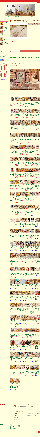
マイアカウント (18, 424)
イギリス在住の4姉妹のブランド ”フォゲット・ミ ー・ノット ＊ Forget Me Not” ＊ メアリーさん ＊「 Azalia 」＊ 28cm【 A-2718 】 (37, 224)
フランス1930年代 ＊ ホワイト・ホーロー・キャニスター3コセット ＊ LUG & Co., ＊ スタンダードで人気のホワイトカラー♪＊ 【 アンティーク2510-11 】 (22, 163)
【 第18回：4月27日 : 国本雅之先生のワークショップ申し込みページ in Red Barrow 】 (37, 210)
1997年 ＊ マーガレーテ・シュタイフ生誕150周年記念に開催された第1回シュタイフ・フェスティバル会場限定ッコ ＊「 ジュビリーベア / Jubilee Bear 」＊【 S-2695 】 (12, 140)
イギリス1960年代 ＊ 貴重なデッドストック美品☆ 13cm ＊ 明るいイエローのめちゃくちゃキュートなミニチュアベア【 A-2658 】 (27, 174)
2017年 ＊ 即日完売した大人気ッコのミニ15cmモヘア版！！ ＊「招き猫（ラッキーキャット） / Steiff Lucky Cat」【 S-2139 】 (37, 163)
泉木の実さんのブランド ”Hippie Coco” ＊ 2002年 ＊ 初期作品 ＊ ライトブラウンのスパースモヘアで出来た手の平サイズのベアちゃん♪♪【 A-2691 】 (12, 297)
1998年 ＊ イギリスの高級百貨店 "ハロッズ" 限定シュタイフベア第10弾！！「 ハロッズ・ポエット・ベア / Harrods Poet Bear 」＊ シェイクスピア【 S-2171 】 (27, 200)
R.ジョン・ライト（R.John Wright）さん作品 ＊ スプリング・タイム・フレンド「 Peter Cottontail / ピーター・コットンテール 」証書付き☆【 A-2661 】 (27, 211)
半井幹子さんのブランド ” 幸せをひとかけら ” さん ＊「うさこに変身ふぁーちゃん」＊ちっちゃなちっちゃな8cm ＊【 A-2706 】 (32, 260)
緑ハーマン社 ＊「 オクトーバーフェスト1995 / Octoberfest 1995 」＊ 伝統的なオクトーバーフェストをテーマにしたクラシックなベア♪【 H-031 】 (27, 127)
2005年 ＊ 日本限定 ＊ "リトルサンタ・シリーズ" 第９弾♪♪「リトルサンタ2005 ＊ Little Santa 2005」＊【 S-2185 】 (22, 174)
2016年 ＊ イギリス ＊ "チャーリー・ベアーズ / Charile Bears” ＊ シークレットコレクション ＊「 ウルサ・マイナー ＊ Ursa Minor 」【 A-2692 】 (27, 152)
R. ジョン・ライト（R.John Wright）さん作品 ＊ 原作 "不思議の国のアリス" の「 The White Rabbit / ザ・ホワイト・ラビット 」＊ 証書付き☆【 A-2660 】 (32, 213)
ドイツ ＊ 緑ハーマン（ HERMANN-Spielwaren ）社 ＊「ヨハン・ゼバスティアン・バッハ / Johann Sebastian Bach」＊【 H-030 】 (27, 248)
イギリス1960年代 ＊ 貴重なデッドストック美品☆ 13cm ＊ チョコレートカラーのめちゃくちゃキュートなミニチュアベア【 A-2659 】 (32, 174)
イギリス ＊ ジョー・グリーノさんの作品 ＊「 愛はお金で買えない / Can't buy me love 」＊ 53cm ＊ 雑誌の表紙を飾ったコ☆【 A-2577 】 (37, 322)
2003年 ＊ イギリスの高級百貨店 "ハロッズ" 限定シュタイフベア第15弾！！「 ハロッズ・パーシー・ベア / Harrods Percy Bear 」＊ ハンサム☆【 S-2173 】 (17, 200)
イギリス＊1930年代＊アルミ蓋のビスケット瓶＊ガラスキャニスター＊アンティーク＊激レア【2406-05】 (12, 151)
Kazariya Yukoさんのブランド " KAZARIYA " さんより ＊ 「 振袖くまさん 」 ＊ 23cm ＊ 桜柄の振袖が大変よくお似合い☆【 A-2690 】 (37, 153)
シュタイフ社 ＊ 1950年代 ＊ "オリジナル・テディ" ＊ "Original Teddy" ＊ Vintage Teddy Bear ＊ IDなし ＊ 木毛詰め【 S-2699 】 (22, 116)
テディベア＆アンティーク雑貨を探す (19, 16)
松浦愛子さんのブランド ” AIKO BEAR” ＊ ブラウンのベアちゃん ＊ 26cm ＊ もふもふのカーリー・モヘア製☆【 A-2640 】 (22, 211)
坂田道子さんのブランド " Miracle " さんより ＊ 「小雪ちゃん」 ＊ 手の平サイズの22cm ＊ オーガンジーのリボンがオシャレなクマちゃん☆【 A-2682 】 (27, 188)
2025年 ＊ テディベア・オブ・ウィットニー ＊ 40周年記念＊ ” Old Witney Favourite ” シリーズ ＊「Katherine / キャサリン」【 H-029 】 (12, 285)
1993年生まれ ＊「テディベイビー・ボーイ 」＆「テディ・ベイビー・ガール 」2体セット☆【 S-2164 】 (12, 210)
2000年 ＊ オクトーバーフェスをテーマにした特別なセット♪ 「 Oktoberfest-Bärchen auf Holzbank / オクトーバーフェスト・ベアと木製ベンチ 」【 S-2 (22, 359)
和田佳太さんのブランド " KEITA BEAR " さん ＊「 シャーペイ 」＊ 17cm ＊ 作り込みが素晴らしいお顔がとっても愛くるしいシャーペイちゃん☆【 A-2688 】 (17, 323)
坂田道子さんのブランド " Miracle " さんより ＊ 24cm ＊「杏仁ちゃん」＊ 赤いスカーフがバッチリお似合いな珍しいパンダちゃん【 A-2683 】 (32, 188)
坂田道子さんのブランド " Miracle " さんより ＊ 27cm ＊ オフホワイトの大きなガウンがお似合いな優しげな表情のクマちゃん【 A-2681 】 (22, 187)
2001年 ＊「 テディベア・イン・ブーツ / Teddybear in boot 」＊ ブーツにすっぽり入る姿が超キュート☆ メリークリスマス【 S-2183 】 (37, 334)
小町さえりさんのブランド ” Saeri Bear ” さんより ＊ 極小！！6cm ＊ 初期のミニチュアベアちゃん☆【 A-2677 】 (12, 358)
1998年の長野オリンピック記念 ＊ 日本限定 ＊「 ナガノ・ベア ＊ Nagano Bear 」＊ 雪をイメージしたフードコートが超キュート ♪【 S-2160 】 (22, 372)
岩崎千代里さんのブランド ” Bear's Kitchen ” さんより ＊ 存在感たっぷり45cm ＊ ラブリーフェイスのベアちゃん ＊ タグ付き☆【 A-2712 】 (32, 115)
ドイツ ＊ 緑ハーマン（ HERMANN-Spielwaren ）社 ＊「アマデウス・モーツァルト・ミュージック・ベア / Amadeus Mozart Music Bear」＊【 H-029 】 (22, 248)
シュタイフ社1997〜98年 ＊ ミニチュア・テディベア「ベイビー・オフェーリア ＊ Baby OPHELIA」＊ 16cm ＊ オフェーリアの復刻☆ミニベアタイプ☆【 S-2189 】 (32, 322)
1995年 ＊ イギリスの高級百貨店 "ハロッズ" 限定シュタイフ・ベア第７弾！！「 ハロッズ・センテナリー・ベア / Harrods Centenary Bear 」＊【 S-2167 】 (32, 374)
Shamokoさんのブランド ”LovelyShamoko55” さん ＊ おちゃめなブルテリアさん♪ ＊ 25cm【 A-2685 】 (27, 309)
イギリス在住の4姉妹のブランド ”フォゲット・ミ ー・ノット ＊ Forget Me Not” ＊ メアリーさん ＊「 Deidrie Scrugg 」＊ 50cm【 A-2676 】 (17, 371)
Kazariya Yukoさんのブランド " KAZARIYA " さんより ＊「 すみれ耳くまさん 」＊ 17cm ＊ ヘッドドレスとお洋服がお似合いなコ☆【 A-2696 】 (37, 140)
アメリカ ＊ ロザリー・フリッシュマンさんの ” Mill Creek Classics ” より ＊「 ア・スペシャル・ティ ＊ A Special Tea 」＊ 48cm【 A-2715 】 (12, 103)
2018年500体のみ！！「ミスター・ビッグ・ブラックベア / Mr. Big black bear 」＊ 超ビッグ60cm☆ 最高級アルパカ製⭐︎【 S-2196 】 (32, 273)
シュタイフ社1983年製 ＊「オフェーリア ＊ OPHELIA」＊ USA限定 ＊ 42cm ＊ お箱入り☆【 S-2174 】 (22, 321)
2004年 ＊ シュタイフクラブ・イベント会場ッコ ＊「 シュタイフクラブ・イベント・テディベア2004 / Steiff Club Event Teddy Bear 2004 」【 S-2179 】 (12, 199)
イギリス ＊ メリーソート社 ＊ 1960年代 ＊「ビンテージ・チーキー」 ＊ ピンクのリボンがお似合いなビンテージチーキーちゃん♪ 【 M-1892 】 (22, 235)
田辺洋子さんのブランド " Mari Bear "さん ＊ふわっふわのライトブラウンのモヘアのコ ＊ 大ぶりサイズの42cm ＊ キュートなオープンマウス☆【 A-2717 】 (27, 237)
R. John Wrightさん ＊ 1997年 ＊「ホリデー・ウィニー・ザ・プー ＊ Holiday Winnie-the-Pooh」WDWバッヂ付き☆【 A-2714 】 (22, 224)
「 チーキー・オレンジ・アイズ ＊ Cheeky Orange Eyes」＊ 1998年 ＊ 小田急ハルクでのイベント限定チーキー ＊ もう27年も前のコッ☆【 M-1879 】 (27, 335)
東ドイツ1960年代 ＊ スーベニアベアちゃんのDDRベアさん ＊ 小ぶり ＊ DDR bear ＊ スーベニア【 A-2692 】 (17, 297)
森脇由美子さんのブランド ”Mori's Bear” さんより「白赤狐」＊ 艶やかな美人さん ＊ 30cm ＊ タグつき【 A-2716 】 (12, 115)
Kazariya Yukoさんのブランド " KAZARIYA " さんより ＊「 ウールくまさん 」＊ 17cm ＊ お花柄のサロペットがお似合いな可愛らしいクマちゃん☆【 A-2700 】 (27, 141)
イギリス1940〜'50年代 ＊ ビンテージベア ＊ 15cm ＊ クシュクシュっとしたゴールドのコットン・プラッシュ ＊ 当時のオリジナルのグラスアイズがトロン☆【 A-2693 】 (22, 298)
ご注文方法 (25, 16)
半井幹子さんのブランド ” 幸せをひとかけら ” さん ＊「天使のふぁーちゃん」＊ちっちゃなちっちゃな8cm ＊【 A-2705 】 (27, 260)
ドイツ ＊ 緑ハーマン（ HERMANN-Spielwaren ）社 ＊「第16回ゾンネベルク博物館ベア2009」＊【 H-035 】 (37, 103)
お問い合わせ (32, 16)
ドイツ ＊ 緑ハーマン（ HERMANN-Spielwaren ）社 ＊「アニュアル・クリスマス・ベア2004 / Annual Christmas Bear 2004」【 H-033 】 (32, 103)
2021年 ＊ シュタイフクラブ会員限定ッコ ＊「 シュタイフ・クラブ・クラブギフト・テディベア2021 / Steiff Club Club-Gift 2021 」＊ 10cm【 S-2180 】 (27, 359)
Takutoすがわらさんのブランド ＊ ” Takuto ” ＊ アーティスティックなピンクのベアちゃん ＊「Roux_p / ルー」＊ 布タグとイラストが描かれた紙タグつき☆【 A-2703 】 (37, 127)
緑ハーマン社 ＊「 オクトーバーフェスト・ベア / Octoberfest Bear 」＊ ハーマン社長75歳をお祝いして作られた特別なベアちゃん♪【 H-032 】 (37, 248)
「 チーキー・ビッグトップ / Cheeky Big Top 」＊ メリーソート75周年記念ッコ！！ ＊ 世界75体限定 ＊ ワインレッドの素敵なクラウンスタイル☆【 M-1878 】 (12, 335)
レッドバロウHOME (8, 16)
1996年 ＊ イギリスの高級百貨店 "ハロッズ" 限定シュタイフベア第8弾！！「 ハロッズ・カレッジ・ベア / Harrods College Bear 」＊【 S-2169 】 (37, 373)
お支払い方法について (12, 425)
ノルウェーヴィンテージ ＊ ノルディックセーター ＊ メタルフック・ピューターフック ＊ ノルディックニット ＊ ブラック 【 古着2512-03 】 (27, 346)
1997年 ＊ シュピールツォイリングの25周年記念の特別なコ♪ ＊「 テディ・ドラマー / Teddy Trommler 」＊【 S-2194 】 (17, 163)
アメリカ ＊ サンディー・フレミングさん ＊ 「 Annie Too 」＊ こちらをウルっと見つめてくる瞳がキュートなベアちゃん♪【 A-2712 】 (22, 127)
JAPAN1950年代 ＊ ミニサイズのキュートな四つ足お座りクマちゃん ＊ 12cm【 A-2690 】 (17, 309)
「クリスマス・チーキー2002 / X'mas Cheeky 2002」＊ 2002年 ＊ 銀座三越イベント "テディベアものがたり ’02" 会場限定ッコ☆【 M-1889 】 (17, 274)
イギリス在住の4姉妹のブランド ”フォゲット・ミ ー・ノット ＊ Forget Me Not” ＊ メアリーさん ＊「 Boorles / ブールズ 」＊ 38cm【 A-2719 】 (12, 235)
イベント (29, 16)
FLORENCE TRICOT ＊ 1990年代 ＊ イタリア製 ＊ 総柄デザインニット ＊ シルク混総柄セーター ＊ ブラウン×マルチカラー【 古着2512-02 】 (22, 347)
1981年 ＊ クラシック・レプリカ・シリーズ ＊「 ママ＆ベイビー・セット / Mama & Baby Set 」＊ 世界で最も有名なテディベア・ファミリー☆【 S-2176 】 (12, 174)
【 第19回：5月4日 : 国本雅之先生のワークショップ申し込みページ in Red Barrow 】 (12, 223)
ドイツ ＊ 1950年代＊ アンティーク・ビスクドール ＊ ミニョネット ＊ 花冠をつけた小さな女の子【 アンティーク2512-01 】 (32, 297)
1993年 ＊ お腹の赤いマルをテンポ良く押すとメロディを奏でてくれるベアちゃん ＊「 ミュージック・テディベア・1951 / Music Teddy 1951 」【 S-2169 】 (22, 199)
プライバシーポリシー (12, 429)
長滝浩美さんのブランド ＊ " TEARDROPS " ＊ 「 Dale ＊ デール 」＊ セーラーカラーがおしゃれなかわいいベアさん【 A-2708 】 (37, 236)
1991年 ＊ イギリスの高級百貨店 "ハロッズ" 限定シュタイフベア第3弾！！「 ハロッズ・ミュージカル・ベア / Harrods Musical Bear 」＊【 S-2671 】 (27, 105)
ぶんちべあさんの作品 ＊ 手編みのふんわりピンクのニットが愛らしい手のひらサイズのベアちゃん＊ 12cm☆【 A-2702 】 (32, 126)
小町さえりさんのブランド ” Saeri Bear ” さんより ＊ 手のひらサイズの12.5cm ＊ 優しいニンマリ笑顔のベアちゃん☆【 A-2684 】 (32, 346)
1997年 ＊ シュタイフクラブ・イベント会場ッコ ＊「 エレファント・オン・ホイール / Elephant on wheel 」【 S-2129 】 (27, 163)
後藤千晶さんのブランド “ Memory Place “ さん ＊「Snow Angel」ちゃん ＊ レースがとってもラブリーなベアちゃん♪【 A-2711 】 (12, 247)
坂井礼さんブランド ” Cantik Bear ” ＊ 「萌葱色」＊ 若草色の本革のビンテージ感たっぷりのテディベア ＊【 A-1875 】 (6, 27)
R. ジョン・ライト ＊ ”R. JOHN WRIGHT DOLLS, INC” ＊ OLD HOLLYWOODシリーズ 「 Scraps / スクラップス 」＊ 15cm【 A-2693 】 (22, 273)
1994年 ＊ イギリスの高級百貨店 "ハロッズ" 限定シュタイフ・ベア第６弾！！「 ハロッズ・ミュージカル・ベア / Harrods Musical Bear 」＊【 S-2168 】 (27, 373)
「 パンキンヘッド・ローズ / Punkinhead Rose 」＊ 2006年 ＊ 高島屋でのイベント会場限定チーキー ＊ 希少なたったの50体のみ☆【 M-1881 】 (17, 335)
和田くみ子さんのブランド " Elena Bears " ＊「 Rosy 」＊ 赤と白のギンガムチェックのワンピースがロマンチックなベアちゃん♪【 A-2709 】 (12, 128)
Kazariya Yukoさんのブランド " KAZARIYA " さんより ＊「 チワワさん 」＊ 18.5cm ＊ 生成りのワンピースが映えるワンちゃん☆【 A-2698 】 (32, 140)
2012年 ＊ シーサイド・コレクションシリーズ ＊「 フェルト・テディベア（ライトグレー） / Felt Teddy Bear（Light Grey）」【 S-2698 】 (37, 115)
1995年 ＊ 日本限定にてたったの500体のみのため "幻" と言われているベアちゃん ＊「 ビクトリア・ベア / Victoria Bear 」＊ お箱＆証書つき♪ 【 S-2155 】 (37, 360)
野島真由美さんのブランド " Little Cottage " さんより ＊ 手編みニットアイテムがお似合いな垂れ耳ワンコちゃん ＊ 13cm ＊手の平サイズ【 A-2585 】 (37, 176)
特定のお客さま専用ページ (22, 284)
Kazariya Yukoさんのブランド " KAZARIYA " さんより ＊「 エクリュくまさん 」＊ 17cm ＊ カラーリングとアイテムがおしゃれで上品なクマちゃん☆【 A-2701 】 (37, 261)
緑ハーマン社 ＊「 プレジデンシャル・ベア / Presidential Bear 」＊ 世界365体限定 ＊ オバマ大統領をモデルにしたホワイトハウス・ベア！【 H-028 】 (27, 286)
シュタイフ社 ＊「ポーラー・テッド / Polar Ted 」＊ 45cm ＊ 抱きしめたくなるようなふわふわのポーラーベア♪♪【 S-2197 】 (37, 273)
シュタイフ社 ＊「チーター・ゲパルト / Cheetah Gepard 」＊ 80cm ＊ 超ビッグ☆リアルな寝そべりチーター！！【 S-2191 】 (12, 322)
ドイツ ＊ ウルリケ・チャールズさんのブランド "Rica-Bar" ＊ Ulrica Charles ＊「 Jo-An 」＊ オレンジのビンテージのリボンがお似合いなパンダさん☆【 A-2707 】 (12, 262)
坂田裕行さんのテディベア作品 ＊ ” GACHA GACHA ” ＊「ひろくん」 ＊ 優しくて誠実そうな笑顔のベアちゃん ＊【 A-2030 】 (6, 43)
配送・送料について (12, 426)
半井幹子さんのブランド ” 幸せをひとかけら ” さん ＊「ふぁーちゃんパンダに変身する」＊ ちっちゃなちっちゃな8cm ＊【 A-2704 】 (22, 260)
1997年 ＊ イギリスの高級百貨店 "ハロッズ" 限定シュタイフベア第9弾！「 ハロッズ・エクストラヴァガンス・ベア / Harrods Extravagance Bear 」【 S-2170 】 (12, 386)
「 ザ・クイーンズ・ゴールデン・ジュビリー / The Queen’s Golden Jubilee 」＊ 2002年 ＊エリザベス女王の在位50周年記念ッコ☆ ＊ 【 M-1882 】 (32, 335)
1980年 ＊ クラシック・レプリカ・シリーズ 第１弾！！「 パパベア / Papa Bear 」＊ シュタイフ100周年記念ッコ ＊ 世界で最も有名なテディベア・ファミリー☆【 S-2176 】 (17, 175)
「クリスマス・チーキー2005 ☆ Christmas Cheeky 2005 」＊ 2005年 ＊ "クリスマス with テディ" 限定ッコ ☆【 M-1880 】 (22, 336)
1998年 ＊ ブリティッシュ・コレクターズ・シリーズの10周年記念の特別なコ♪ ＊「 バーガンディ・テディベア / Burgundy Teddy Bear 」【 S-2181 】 (32, 359)
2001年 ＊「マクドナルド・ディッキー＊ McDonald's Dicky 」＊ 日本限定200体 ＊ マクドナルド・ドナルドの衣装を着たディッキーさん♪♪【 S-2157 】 (12, 372)
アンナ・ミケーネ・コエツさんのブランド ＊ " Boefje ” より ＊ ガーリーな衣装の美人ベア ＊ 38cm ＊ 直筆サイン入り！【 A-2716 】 (17, 104)
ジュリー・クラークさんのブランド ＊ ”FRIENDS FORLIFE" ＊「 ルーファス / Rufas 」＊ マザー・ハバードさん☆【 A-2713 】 (17, 249)
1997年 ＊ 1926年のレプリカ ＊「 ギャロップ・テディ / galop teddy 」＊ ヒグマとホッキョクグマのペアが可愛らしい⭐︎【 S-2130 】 (32, 163)
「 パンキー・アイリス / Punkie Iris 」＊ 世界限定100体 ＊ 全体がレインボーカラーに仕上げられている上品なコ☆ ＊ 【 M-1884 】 (17, 260)
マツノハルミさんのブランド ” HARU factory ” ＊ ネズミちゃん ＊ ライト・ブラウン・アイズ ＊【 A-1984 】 (6, 39)
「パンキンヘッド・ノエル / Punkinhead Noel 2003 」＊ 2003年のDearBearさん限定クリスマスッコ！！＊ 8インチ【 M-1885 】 (37, 297)
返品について (11, 427)
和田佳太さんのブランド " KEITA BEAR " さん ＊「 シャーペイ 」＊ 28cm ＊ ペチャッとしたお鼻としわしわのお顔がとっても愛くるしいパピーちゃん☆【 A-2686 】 (32, 311)
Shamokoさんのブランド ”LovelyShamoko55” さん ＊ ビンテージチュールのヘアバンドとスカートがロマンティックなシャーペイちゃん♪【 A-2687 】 (37, 309)
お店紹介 (13, 16)
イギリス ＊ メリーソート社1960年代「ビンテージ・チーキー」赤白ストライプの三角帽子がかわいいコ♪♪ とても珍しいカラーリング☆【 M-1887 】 (32, 286)
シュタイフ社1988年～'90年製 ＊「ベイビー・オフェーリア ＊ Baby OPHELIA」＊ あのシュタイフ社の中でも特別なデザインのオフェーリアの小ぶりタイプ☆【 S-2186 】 (27, 322)
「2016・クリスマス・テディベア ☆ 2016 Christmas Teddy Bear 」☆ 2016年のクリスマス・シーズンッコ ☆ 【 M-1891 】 (27, 115)
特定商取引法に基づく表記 (13, 428)
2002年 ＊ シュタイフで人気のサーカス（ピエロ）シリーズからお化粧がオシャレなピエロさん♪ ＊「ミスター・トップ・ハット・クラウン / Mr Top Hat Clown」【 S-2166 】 (17, 211)
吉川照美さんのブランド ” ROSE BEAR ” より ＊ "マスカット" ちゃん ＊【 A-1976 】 (6, 31)
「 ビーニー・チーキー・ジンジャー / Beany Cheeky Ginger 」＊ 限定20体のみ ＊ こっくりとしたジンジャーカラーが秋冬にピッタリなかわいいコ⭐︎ (17, 187)
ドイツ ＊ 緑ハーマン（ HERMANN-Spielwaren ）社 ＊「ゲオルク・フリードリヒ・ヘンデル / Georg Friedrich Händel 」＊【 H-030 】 (32, 248)
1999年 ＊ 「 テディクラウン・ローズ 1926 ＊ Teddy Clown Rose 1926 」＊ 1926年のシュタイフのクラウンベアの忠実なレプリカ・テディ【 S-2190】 (12, 163)
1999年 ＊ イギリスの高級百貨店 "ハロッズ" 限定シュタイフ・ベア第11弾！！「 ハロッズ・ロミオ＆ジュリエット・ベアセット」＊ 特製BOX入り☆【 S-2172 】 (17, 386)
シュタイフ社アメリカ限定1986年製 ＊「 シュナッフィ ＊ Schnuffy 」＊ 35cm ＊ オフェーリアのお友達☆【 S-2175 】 (17, 285)
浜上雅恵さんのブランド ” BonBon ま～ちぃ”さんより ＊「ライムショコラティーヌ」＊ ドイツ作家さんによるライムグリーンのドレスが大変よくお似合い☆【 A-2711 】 (32, 236)
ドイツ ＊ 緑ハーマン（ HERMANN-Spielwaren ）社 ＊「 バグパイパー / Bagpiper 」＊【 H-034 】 (17, 235)
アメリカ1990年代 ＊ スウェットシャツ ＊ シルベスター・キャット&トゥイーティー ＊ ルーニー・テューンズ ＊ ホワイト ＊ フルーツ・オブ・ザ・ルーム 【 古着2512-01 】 (17, 347)
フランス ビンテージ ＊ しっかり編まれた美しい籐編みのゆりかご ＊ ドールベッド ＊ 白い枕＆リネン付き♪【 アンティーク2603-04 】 (17, 115)
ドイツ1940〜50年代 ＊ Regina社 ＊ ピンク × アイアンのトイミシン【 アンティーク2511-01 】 (37, 198)
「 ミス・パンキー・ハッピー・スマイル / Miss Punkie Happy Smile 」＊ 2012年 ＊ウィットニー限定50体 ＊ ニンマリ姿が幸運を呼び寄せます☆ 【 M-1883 (22, 309)
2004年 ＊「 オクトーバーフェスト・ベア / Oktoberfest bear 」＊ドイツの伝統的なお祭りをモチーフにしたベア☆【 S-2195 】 (17, 151)
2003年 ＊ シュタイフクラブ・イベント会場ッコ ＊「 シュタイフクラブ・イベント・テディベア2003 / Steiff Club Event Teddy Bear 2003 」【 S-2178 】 (37, 187)
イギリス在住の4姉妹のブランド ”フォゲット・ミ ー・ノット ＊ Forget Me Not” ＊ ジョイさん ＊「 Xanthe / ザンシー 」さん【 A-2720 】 (22, 103)
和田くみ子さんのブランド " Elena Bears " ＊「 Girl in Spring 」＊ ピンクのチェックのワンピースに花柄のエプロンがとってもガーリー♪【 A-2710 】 (17, 128)
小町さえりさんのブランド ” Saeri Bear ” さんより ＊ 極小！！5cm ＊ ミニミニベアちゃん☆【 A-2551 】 (37, 346)
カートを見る (18, 425)
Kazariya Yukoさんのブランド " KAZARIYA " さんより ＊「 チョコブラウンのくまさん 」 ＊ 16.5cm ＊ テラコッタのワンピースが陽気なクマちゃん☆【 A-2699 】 (22, 141)
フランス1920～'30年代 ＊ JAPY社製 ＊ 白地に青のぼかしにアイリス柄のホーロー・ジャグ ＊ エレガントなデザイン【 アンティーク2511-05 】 (32, 199)
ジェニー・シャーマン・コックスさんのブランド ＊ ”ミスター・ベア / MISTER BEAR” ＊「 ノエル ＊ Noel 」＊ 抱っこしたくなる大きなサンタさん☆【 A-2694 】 (27, 274)
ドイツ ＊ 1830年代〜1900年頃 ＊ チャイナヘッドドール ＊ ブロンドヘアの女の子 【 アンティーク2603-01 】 (27, 224)
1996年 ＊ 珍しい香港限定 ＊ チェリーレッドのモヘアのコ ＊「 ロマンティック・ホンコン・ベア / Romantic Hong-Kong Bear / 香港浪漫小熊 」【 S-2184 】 (12, 347)
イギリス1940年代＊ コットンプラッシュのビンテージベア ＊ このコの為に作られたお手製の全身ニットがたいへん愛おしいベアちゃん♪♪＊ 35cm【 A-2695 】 (22, 152)
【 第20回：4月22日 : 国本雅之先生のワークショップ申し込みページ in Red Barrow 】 (17, 224)
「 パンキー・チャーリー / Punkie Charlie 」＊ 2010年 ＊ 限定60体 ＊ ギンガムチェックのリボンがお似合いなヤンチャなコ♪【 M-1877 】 (12, 186)
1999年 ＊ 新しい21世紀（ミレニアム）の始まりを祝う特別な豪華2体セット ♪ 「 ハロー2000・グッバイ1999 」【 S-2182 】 (17, 358)
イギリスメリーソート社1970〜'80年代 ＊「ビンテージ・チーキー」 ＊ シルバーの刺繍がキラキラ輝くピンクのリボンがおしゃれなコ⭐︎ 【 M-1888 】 (37, 286)
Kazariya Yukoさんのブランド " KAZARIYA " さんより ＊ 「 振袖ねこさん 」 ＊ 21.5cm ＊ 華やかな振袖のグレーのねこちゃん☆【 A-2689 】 (32, 151)
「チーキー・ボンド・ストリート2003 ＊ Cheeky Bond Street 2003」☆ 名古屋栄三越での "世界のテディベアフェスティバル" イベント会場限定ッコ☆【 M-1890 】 (12, 275)
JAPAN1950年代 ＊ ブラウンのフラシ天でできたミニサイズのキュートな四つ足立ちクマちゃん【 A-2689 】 (12, 309)
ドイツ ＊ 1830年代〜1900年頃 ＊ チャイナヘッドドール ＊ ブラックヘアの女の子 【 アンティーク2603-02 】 (32, 224)
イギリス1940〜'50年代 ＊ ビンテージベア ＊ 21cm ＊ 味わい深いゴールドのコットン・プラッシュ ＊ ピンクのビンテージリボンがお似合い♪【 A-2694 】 (27, 297)
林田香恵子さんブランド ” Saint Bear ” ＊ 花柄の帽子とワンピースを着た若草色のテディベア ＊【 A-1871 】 (6, 23)
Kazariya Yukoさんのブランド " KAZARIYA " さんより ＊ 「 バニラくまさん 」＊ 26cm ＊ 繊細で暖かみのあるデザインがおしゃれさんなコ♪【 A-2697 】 (17, 141)
